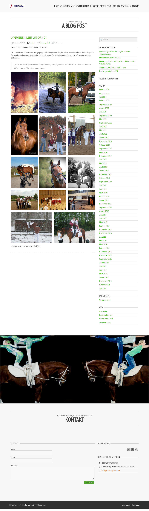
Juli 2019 (102, 160)
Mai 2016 (102, 240)
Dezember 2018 (105, 174)
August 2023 (104, 108)
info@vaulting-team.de (111, 470)
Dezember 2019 (105, 156)
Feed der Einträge (106, 315)
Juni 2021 (102, 126)
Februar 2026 (104, 90)
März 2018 (103, 193)
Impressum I (127, 507)
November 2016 (105, 233)
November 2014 (105, 281)
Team (109, 6)
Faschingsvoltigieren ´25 (108, 71)
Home (56, 6)
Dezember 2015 (105, 252)
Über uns (116, 6)
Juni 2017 (102, 218)
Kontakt (135, 6)
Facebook (132, 449)
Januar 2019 (103, 171)
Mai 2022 (102, 119)
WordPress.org (104, 322)
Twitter (128, 449)
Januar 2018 (103, 200)
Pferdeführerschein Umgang (109, 58)
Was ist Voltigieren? (80, 6)
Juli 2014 (102, 288)
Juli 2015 (102, 266)
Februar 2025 (104, 93)
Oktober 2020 (104, 145)
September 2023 (105, 104)
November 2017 (105, 204)
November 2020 (105, 141)
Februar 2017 (104, 226)
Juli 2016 (102, 237)
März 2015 (103, 274)
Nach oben (136, 507)
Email (13, 457)
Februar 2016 (104, 248)
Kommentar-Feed (106, 319)
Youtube (136, 449)
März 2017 (103, 222)
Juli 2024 (102, 97)
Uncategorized (45, 43)
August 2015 (104, 263)
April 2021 (103, 134)
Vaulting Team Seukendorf (21, 507)
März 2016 (103, 244)
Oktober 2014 (104, 285)
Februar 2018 (104, 196)
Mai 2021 (102, 130)
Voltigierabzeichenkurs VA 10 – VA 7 (112, 67)
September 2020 (105, 148)
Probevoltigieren (98, 6)
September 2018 (105, 182)
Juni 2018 (102, 189)
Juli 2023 (102, 112)
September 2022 (105, 115)
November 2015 (105, 255)
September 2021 (105, 123)
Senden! (89, 484)
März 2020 (103, 152)
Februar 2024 (104, 101)
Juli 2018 (102, 185)
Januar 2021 (103, 137)
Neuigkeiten (65, 6)
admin (33, 43)
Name (13, 449)
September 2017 (105, 207)
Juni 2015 (102, 270)
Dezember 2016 (105, 229)
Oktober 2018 (104, 178)
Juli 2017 (102, 215)
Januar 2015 (103, 277)
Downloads (126, 6)
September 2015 (105, 259)
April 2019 (103, 167)
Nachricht (14, 465)
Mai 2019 (102, 163)
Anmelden (103, 311)
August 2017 (104, 211)
